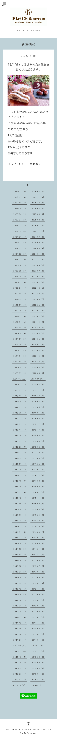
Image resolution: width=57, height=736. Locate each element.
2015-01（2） (20, 520)
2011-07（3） (38, 634)
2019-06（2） (38, 407)
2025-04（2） (20, 220)
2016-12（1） (38, 475)
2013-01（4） (38, 583)
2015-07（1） (38, 503)
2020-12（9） (38, 356)
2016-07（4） (38, 486)
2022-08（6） (38, 299)
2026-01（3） (20, 197)
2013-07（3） (38, 566)
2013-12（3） (20, 554)
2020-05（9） (19, 379)
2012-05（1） (38, 605)
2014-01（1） (38, 549)
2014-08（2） (38, 532)
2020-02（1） (38, 384)
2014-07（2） (20, 537)
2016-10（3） (20, 481)
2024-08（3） (38, 237)
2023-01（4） (20, 288)
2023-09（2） (38, 265)
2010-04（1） (38, 668)
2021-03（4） (20, 350)
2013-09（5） (38, 560)
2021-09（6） (20, 333)
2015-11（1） (38, 498)
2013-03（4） (38, 577)
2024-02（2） (20, 254)
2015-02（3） (38, 515)
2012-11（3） (38, 589)
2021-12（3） (38, 322)
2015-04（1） (38, 509)
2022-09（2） (20, 299)
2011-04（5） (38, 640)
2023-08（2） (20, 271)
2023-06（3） (20, 276)
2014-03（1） (38, 543)
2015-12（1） (20, 498)
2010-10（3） (20, 657)
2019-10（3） (38, 395)
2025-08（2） (20, 208)
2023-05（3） (38, 276)
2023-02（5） (38, 282)
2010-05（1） (20, 668)
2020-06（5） (38, 373)
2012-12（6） (20, 589)
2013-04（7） (20, 577)
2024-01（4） (38, 254)
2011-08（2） (20, 634)
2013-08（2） (20, 566)
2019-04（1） (38, 412)
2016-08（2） (20, 486)
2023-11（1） (38, 259)
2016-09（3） (38, 481)
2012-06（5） (20, 605)
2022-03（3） (20, 316)
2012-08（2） (20, 600)
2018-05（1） (20, 441)
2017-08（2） (38, 458)
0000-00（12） (38, 685)
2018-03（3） (20, 447)
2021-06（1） (38, 339)
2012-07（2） (38, 600)
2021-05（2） (20, 344)
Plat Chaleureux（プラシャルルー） (30, 729)
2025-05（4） (38, 214)
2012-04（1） (20, 611)
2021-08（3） (38, 333)
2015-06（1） (20, 509)
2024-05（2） (20, 248)
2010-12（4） (20, 651)
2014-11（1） (20, 526)
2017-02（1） (20, 475)
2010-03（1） (20, 674)
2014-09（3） (20, 532)
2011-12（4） (20, 623)
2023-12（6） (20, 259)
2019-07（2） (20, 407)
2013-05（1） (38, 571)
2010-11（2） (38, 651)
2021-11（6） (20, 327)
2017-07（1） (20, 464)
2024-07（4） (20, 242)
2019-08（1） (38, 401)
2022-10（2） (38, 293)
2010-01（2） (38, 674)
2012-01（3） (38, 617)
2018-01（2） (20, 452)
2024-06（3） (38, 242)
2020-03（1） (20, 384)
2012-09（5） (38, 594)
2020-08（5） (38, 367)
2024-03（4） (38, 248)
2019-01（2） (20, 424)
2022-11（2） (20, 293)
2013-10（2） (20, 560)
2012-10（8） (20, 594)
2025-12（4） (38, 197)
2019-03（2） (20, 418)
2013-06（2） (20, 571)
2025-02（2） (20, 225)
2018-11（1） (20, 430)
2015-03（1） (20, 515)
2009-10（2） (19, 685)
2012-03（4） (38, 611)
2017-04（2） (38, 469)
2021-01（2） (20, 356)
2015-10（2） (20, 503)
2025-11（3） (20, 202)
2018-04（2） (38, 441)
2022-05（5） (20, 310)
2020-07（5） (20, 373)
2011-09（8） (38, 628)
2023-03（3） (20, 282)
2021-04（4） (38, 344)
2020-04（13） (38, 379)
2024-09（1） (20, 237)
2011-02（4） (39, 645)
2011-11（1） (38, 623)
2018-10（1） (38, 430)
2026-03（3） (20, 191)
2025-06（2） (20, 214)
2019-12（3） (38, 390)
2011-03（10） (20, 645)
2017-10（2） (38, 452)
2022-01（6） (20, 322)
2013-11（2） (38, 554)
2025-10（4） (38, 202)
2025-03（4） (38, 220)
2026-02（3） (38, 191)
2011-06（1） (20, 640)
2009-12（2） (20, 679)
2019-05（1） (20, 412)
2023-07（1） (38, 271)
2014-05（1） (38, 537)
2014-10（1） (38, 526)
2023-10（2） (20, 265)
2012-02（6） (20, 617)
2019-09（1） (20, 401)
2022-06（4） (38, 305)
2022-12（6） (38, 288)
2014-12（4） (38, 520)
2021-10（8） (38, 327)
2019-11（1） (20, 395)
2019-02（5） (38, 418)
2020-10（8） (38, 361)
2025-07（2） (38, 208)
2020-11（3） (20, 361)
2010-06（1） (38, 662)
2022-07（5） (20, 305)
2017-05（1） (20, 469)
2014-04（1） (20, 543)
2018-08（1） (20, 435)
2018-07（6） (38, 435)
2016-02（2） (38, 492)
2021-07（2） (20, 339)
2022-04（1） (38, 310)
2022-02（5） (38, 316)
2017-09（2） (20, 458)
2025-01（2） (38, 225)
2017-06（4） (38, 464)
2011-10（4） (20, 628)
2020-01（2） (20, 390)
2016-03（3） (20, 492)
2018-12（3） (38, 424)
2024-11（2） (38, 231)
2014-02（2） (20, 549)
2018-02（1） (38, 447)
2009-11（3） (38, 679)
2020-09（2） (20, 367)
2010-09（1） (38, 657)
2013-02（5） (20, 583)
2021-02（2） (38, 350)
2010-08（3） (20, 662)
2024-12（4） (20, 231)
